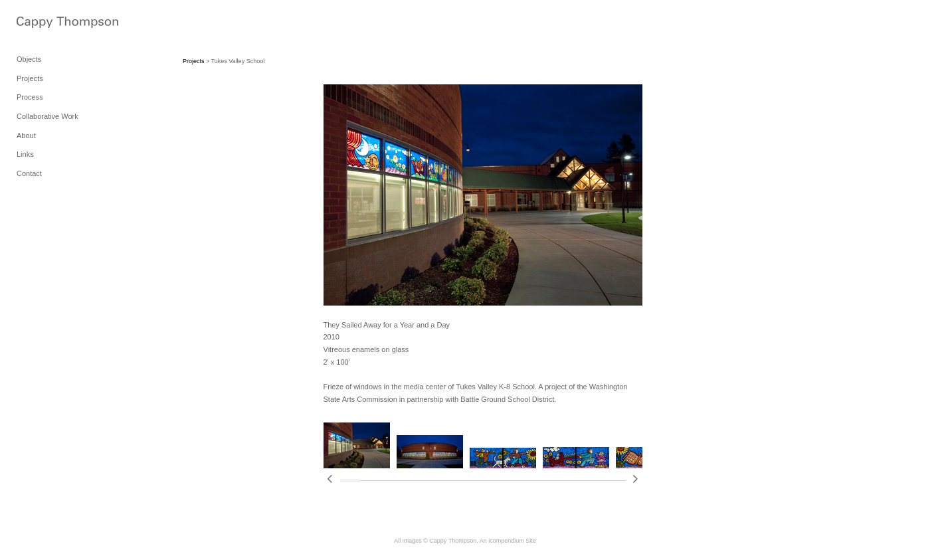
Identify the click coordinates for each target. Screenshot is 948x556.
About (26, 135)
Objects (29, 59)
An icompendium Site (508, 540)
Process (30, 97)
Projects (30, 78)
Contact (29, 173)
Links (25, 154)
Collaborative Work (47, 116)
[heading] (50, 24)
